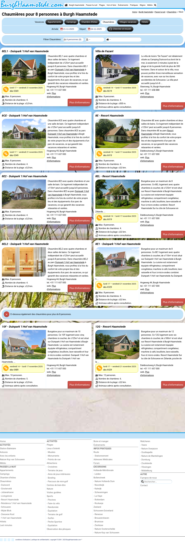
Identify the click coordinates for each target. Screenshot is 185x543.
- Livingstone (6, 496)
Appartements (54, 22)
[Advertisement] (88, 410)
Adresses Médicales (103, 459)
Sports (50, 496)
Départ (83, 29)
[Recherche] (155, 5)
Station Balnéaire (8, 448)
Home (3, 441)
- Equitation (52, 525)
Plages (102, 5)
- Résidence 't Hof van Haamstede (16, 503)
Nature (50, 489)
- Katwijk (98, 488)
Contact (144, 485)
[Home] (66, 5)
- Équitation (52, 511)
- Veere (143, 445)
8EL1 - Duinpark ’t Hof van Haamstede (25, 51)
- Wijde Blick (5, 510)
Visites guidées (54, 492)
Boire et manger (101, 441)
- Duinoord (5, 485)
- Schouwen (5, 507)
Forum (97, 463)
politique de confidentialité (40, 539)
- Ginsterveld (6, 488)
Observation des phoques (59, 529)
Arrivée (55, 29)
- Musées (51, 452)
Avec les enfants (7, 456)
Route (96, 452)
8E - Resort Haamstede (109, 115)
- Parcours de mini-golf (57, 481)
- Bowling (51, 478)
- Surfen (50, 518)
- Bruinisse (98, 521)
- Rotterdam (99, 499)
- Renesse (98, 514)
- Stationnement (101, 456)
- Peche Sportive (54, 522)
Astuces (4, 452)
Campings (71, 22)
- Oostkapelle (146, 452)
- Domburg (145, 459)
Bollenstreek (99, 477)
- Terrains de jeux (55, 470)
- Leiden (97, 474)
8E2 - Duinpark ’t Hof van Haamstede (24, 176)
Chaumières (108, 22)
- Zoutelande (146, 463)
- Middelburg (146, 470)
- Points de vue (54, 459)
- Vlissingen (145, 467)
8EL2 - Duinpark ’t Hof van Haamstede (25, 244)
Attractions (52, 463)
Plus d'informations (80, 102)
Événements (123, 5)
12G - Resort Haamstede (110, 326)
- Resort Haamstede (9, 499)
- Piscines (51, 500)
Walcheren (145, 441)
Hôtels (145, 22)
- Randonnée (53, 507)
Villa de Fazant (104, 51)
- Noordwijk (99, 485)
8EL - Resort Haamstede (110, 176)
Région (142, 5)
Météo (150, 5)
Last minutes (6, 525)
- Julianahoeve (6, 492)
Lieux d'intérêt (53, 448)
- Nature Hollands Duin (104, 481)
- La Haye (98, 496)
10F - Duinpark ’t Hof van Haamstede (24, 326)
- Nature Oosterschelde (104, 529)
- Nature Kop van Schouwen (106, 532)
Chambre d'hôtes (89, 22)
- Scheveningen (101, 492)
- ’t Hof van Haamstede (10, 518)
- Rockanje (98, 503)
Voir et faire (111, 5)
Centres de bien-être (56, 485)
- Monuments (53, 456)
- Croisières (52, 467)
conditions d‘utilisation (22, 539)
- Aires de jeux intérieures (58, 474)
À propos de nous (148, 478)
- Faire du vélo (53, 503)
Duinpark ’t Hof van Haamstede (70, 69)
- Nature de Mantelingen (151, 456)
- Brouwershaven (101, 518)
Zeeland (97, 507)
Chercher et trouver (120, 29)
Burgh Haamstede (76, 5)
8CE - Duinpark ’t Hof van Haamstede (24, 115)
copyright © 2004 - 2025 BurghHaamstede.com (65, 539)
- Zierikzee (98, 525)
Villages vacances (128, 22)
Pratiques (134, 5)
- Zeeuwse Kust (7, 514)
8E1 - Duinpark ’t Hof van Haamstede (118, 244)
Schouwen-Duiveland (103, 510)
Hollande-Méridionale (104, 470)
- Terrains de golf (54, 514)
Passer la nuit (91, 5)
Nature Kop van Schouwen (12, 459)
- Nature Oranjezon (149, 448)
